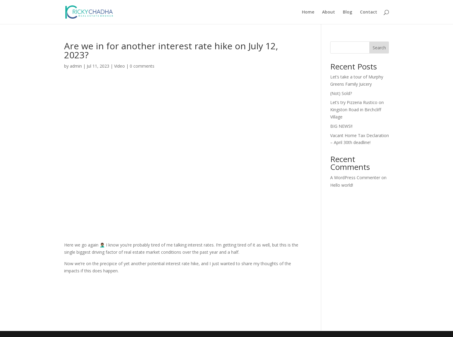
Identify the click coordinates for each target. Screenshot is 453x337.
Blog (347, 12)
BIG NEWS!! (341, 126)
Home (308, 12)
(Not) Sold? (341, 93)
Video (119, 66)
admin (76, 66)
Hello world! (341, 185)
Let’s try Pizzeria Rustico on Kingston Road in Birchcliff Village (357, 110)
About (328, 12)
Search (379, 48)
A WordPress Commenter (355, 177)
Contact (368, 12)
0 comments (142, 66)
